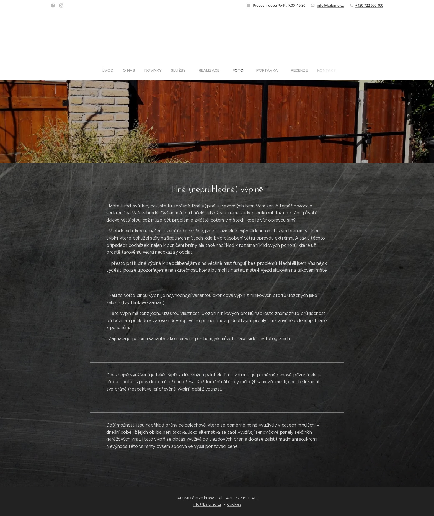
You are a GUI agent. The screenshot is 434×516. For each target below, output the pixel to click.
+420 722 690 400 (369, 5)
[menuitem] (176, 70)
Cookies (234, 504)
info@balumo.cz (330, 5)
